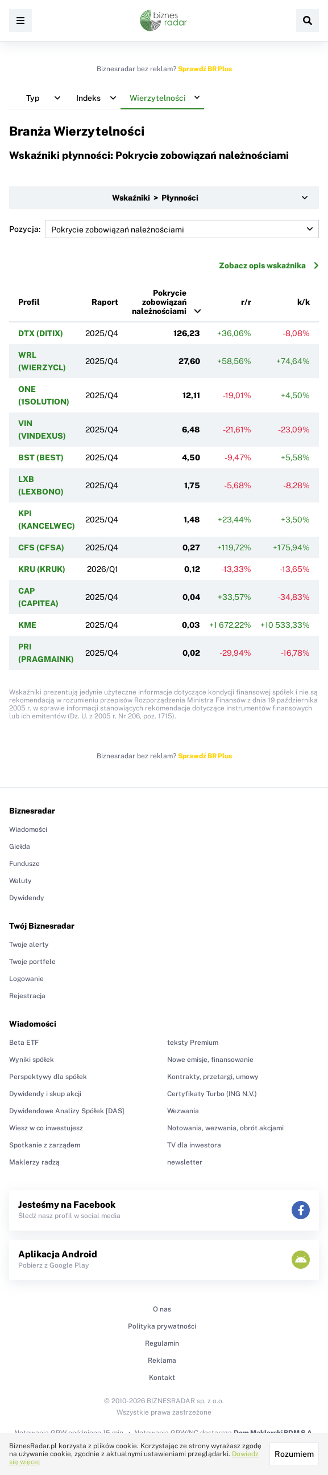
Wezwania (183, 1111)
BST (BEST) (41, 457)
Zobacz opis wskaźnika (269, 265)
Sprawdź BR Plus (205, 69)
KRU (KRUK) (41, 569)
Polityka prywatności (162, 1326)
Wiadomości (28, 829)
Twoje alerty (29, 945)
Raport (105, 302)
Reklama (162, 1360)
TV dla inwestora (194, 1145)
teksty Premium (192, 1043)
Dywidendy (26, 898)
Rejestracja (27, 996)
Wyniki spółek (31, 1060)
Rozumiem (294, 1453)
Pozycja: (164, 229)
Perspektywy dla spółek (48, 1077)
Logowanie (26, 979)
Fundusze (24, 864)
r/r (246, 302)
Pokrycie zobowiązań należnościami (159, 302)
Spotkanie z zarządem (44, 1145)
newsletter (184, 1162)
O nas (162, 1309)
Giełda (19, 847)
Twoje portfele (32, 962)
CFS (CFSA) (41, 547)
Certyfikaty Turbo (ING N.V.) (212, 1094)
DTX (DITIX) (40, 333)
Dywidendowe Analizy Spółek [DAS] (66, 1111)
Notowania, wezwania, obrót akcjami (225, 1128)
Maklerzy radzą (34, 1162)
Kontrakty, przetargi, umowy (213, 1077)
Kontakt (162, 1378)
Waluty (20, 881)
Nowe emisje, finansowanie (210, 1060)
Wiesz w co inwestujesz (46, 1128)
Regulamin (162, 1343)
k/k (303, 302)
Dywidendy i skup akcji (45, 1094)
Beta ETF (24, 1043)
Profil (29, 302)
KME (27, 625)
